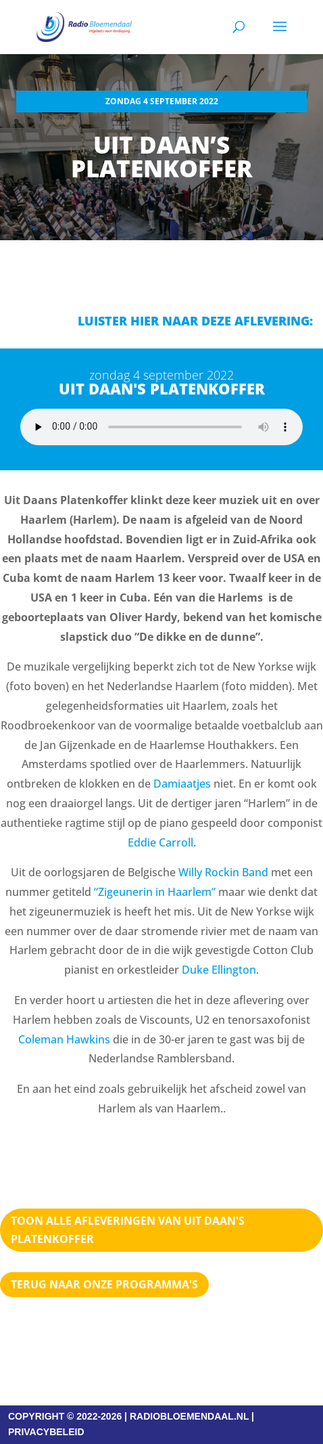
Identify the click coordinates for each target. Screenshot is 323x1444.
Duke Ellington (219, 969)
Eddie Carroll (160, 842)
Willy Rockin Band (223, 872)
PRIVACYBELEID (46, 1431)
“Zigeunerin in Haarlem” (155, 891)
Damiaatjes (182, 783)
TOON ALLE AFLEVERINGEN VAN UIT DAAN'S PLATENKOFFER (128, 1229)
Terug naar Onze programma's (104, 1284)
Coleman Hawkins (64, 1039)
